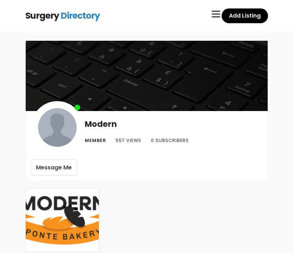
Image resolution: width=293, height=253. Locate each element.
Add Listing (245, 16)
